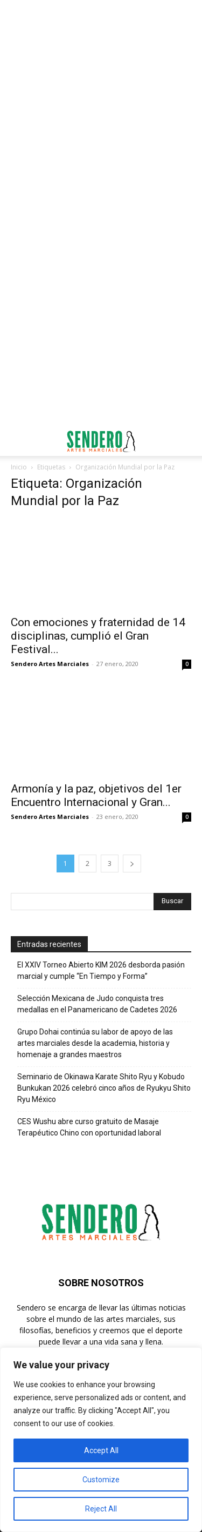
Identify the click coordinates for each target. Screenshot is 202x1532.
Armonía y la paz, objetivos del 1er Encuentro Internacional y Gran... (96, 795)
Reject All (101, 1508)
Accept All (101, 1450)
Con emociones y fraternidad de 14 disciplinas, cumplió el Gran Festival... (98, 636)
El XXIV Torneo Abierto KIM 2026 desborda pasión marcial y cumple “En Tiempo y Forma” (101, 970)
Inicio (19, 467)
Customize (101, 1479)
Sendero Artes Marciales (50, 664)
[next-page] (132, 863)
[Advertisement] (101, 106)
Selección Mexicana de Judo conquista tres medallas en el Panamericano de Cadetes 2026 (97, 1004)
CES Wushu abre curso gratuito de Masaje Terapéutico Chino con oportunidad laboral (89, 1127)
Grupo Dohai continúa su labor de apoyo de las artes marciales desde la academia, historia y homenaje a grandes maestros (95, 1043)
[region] (101, 1439)
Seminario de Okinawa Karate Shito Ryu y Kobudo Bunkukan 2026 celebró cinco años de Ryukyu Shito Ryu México (104, 1088)
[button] (18, 441)
